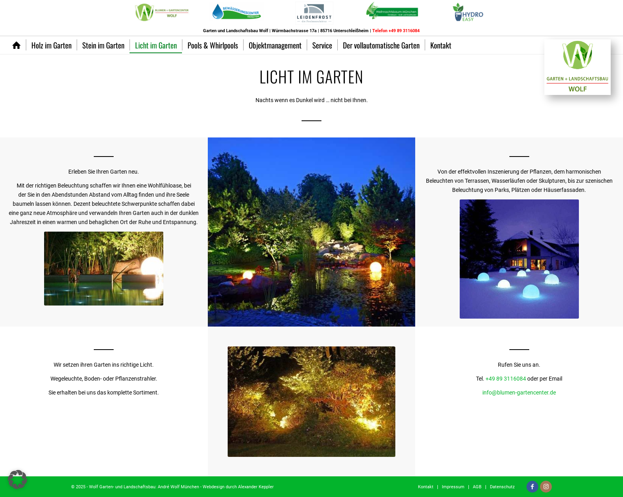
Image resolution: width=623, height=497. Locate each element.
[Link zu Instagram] (546, 487)
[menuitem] (470, 14)
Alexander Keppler (256, 486)
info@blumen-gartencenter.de (519, 392)
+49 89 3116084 (506, 378)
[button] (17, 479)
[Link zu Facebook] (532, 487)
